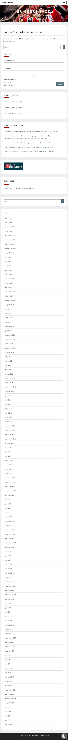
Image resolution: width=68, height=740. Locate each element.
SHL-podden (10, 181)
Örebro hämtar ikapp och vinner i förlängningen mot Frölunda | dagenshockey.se (32, 136)
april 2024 (8, 318)
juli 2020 (8, 499)
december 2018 (10, 582)
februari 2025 (9, 279)
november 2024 (10, 292)
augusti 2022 (9, 391)
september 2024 (10, 300)
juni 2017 (8, 660)
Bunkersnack (8, 2)
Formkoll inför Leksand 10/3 (14, 108)
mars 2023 (8, 365)
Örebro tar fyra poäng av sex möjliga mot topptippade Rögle (34, 151)
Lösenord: (7, 69)
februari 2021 (9, 469)
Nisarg (47, 735)
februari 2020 (9, 521)
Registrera (7, 82)
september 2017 (10, 647)
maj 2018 (8, 612)
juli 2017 (8, 655)
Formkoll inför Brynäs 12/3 (14, 102)
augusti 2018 (9, 599)
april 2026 (8, 218)
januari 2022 (9, 422)
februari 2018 (9, 625)
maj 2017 (8, 664)
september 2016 (10, 699)
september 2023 (10, 348)
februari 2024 (9, 326)
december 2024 (10, 287)
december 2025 (10, 235)
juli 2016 (8, 707)
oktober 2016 (9, 694)
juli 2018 (8, 603)
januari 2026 (9, 231)
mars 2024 (8, 322)
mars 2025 (8, 274)
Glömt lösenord (9, 85)
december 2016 (10, 686)
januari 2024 (9, 331)
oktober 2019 (9, 538)
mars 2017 (8, 673)
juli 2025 (8, 257)
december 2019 (10, 530)
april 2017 (8, 668)
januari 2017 (9, 681)
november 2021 (10, 430)
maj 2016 (8, 716)
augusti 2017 (9, 651)
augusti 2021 (9, 443)
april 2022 (8, 409)
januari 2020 (9, 525)
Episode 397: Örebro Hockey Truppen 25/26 (19, 188)
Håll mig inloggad (10, 79)
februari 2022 (9, 417)
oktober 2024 (9, 296)
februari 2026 (9, 227)
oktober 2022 (9, 383)
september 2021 (10, 439)
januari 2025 (9, 283)
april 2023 (8, 361)
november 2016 (10, 690)
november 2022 (10, 378)
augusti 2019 (9, 547)
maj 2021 (8, 456)
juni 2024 (8, 309)
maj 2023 (8, 357)
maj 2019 (8, 560)
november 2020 (10, 482)
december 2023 (10, 335)
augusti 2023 (9, 352)
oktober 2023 (9, 344)
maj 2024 (8, 313)
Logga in (60, 84)
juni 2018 (8, 608)
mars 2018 (8, 621)
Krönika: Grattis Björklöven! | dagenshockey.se (20, 131)
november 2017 (10, 638)
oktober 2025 (9, 244)
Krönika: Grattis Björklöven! (48, 131)
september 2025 (10, 248)
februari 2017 (9, 677)
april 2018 (8, 616)
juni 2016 (8, 711)
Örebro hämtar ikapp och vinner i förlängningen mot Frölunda (26, 138)
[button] (64, 736)
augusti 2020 (9, 495)
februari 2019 (9, 573)
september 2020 (10, 491)
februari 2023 (9, 370)
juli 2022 (8, 396)
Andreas (8, 143)
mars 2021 (8, 465)
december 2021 (10, 426)
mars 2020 (8, 517)
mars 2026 (8, 222)
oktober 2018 (9, 590)
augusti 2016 (9, 703)
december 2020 (10, 478)
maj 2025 (8, 266)
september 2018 (10, 595)
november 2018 (10, 586)
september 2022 (10, 387)
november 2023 (10, 339)
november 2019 (10, 534)
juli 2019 (8, 551)
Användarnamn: (9, 61)
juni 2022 (8, 400)
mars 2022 (8, 413)
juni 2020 (8, 504)
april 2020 (8, 512)
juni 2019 (8, 556)
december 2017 (10, 634)
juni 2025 (8, 261)
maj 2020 (8, 508)
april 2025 (8, 270)
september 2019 (10, 543)
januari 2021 (9, 473)
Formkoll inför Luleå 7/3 (13, 113)
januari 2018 (9, 629)
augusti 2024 (9, 305)
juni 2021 (8, 452)
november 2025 (10, 240)
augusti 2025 (9, 253)
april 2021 (8, 461)
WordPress (35, 735)
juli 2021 (8, 448)
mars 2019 (8, 569)
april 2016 (8, 720)
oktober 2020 (9, 486)
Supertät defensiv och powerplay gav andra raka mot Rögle (33, 143)
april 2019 (8, 564)
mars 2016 (8, 725)
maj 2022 (8, 404)
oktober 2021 (9, 434)
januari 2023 (9, 374)
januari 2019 (9, 577)
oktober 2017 (9, 642)
